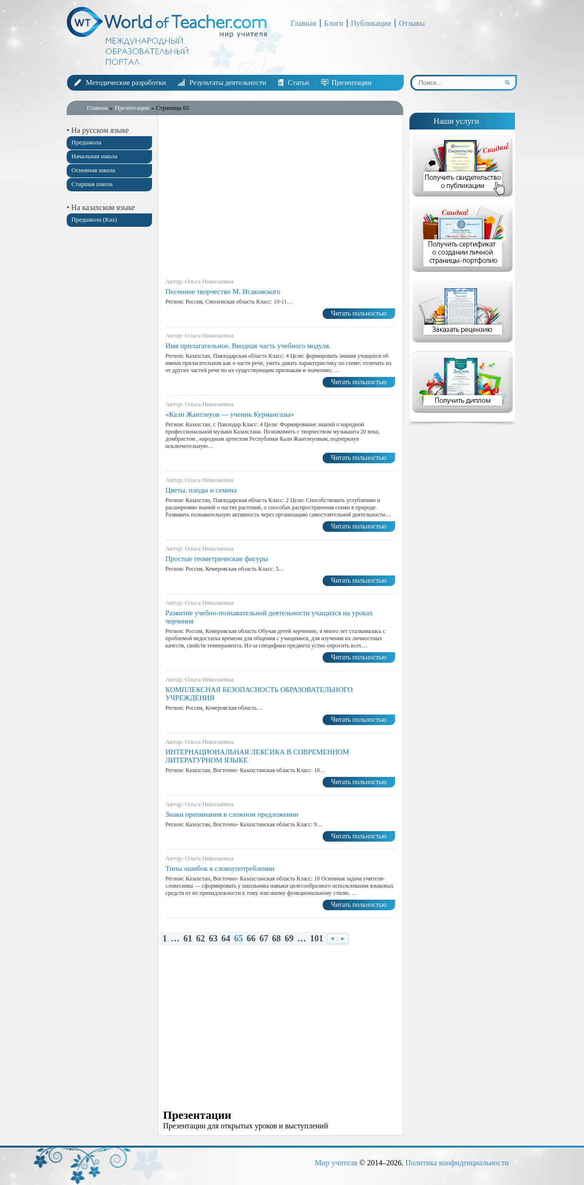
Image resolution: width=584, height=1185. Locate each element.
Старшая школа (92, 184)
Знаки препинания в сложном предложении (231, 814)
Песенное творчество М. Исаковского (222, 291)
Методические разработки (126, 82)
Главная (303, 23)
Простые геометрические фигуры (216, 559)
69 (289, 938)
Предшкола (86, 142)
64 (226, 938)
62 (200, 938)
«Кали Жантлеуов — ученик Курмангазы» (229, 414)
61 (188, 938)
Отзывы (412, 23)
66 (251, 938)
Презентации (352, 82)
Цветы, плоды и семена (201, 490)
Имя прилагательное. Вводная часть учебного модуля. (248, 346)
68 (276, 938)
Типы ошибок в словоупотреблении (220, 868)
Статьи (298, 82)
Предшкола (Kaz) (94, 219)
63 (213, 938)
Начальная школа (94, 156)
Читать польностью (358, 313)
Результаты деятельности (227, 82)
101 (317, 938)
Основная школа (93, 170)
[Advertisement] (110, 385)
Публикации (371, 23)
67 (263, 938)
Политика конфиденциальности (457, 1163)
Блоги (333, 23)
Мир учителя (336, 1163)
